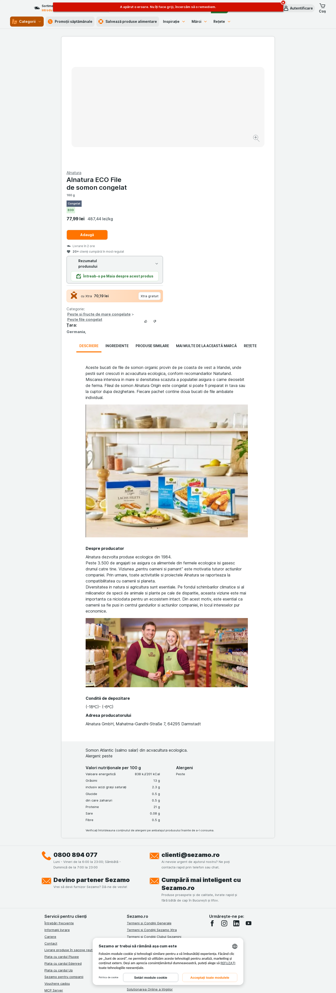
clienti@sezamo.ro (190, 734)
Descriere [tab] (88, 225)
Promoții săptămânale (70, 21)
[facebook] (212, 803)
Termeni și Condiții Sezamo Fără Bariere (158, 835)
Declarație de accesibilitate (148, 889)
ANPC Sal (134, 862)
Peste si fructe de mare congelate (205, 193)
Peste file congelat (191, 198)
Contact (50, 823)
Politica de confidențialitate (148, 842)
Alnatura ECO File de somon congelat (203, 63)
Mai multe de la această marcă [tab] (206, 225)
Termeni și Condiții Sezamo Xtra (152, 809)
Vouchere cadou (57, 863)
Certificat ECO (138, 882)
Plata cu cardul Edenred (63, 843)
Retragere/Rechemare (144, 875)
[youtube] (248, 803)
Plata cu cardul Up (58, 850)
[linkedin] (236, 803)
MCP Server (53, 870)
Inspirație (174, 21)
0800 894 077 (75, 734)
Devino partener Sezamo (91, 759)
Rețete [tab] (250, 225)
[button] (298, 8)
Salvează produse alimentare (127, 21)
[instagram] (224, 803)
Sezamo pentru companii (63, 856)
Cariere (50, 816)
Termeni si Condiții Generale (149, 803)
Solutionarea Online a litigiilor (150, 869)
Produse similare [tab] (152, 225)
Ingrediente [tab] (117, 225)
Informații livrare (57, 809)
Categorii (27, 21)
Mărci (199, 21)
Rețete (222, 21)
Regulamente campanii (144, 849)
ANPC (131, 855)
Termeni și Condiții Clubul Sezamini (154, 816)
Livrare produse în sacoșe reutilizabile (74, 829)
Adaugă (193, 114)
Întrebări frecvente (59, 803)
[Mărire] (150, 123)
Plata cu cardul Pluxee (61, 836)
